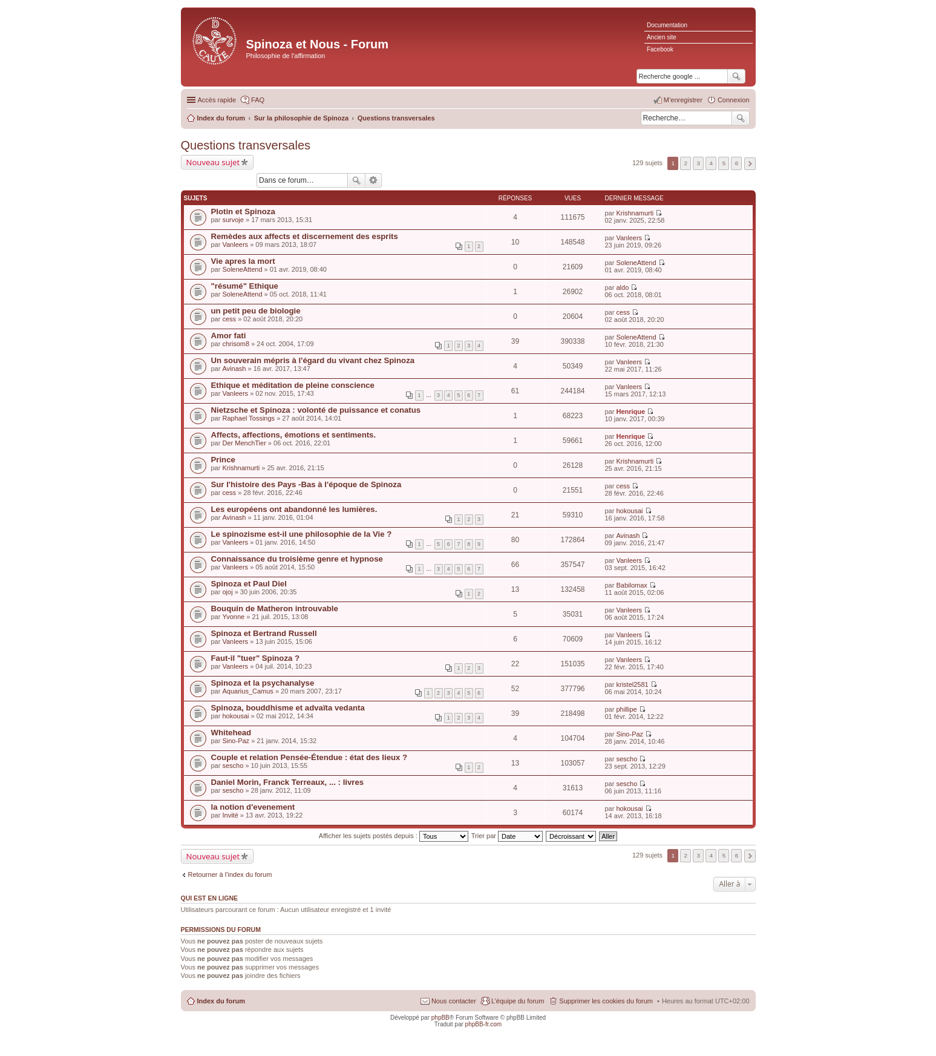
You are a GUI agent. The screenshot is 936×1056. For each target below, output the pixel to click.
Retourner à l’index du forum (230, 874)
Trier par (507, 835)
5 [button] (724, 163)
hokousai (629, 510)
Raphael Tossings (248, 418)
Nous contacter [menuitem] (453, 1001)
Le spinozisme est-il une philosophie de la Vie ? (301, 534)
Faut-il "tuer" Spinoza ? (255, 658)
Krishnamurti (634, 213)
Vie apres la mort (243, 261)
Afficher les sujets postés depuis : (393, 835)
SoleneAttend (242, 269)
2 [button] (685, 163)
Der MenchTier (244, 443)
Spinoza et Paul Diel (249, 583)
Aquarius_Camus (247, 691)
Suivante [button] (750, 163)
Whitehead (231, 732)
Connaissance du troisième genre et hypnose (297, 558)
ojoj (227, 591)
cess (229, 319)
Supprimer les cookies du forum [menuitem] (606, 1001)
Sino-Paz (235, 740)
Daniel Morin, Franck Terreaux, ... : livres (287, 782)
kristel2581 (632, 684)
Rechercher (740, 118)
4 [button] (711, 163)
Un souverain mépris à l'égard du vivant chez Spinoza (313, 360)
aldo (622, 287)
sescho (232, 765)
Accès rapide (217, 99)
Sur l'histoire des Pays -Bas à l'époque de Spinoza (306, 484)
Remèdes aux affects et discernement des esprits (304, 236)
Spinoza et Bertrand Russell (264, 633)
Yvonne (233, 616)
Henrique (630, 411)
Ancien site (661, 37)
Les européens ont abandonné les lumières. (294, 509)
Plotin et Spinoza (243, 211)
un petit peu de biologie (256, 310)
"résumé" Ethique (244, 285)
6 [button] (737, 163)
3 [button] (699, 163)
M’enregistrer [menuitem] (683, 99)
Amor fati (228, 335)
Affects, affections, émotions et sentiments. (293, 434)
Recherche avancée (373, 180)
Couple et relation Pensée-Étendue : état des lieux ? (309, 757)
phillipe (626, 709)
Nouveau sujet (213, 162)
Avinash (234, 368)
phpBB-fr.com (483, 1024)
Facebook (660, 49)
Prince (223, 459)
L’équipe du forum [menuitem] (517, 1001)
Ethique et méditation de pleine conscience (293, 385)
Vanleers (235, 244)
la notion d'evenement (253, 807)
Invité (230, 815)
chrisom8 (235, 343)
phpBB (440, 1017)
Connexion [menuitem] (734, 99)
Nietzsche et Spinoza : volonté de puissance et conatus (316, 410)
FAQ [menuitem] (257, 99)
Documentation (667, 25)
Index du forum (221, 1001)
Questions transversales (246, 145)
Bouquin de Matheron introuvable (274, 608)
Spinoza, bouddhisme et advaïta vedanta (288, 707)
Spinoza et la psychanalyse (263, 682)
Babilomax (631, 585)
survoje (232, 219)
